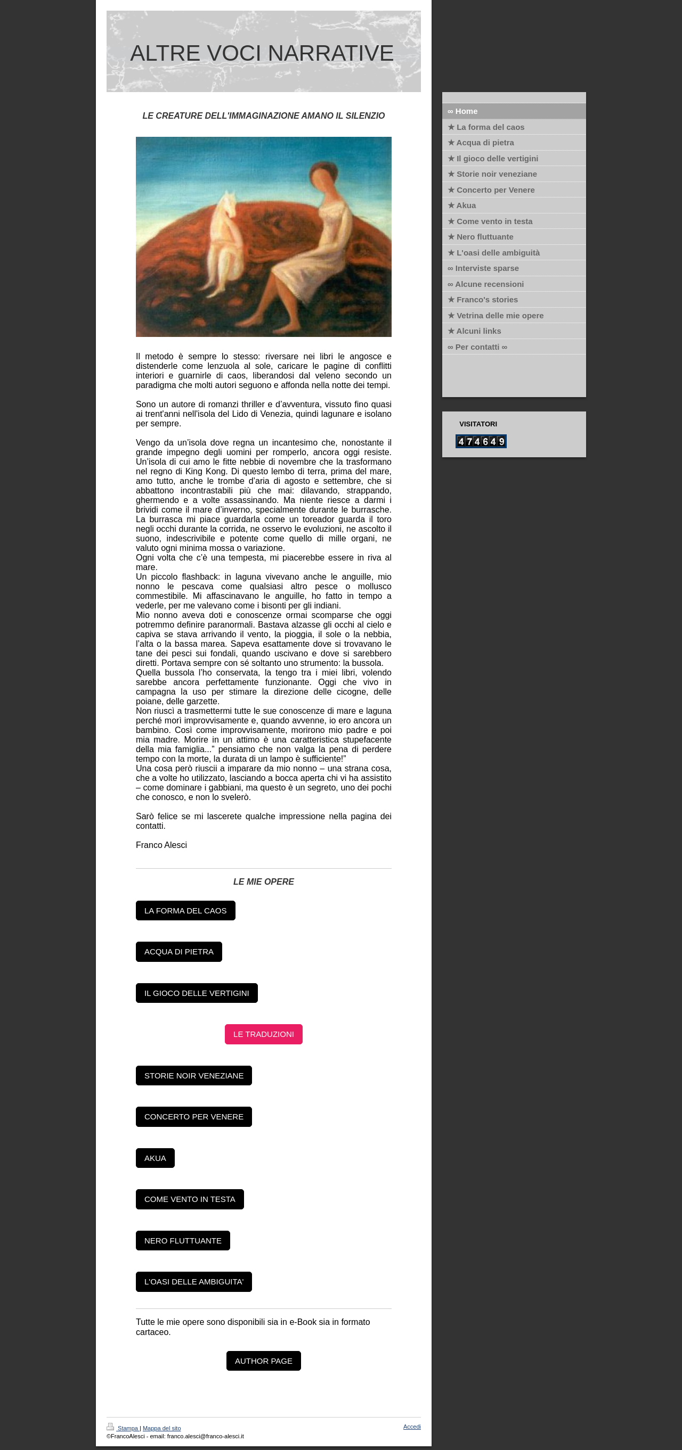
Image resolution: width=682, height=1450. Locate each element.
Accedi (412, 1426)
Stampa (123, 1428)
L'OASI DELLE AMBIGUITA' (193, 1281)
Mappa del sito (162, 1428)
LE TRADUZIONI (263, 1034)
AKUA (155, 1158)
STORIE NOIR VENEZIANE (193, 1075)
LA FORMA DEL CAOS (185, 910)
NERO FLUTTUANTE (183, 1240)
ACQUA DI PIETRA (179, 951)
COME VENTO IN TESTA (190, 1199)
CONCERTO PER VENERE (193, 1116)
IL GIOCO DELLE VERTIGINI (196, 993)
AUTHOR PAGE (264, 1360)
